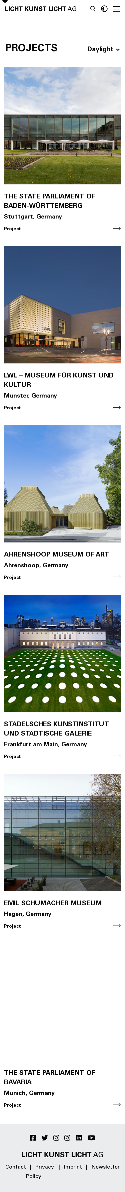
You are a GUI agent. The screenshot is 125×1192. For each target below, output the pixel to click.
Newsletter (105, 1167)
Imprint (73, 1167)
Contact (15, 1167)
